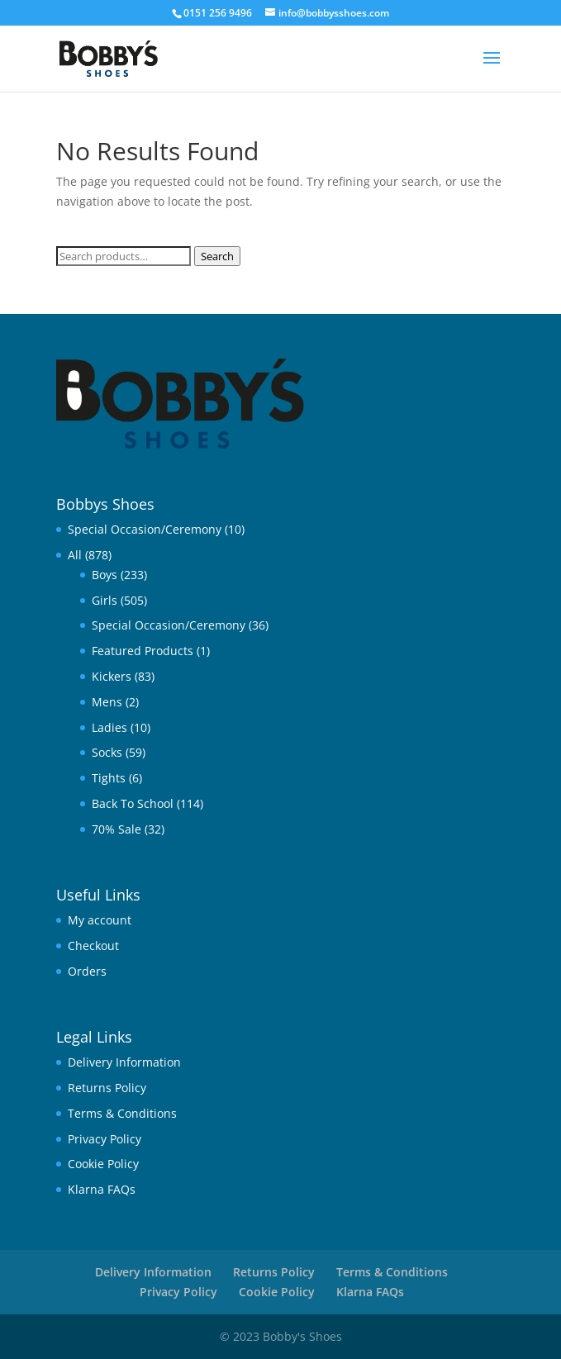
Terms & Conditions (122, 1113)
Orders (87, 971)
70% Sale (116, 829)
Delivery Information (124, 1062)
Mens (107, 702)
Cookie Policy (103, 1163)
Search (217, 256)
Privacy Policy (104, 1139)
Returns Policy (107, 1087)
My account (99, 920)
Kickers (111, 676)
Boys (104, 574)
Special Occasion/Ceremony (144, 529)
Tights (109, 778)
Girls (104, 600)
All (75, 555)
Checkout (93, 945)
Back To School (133, 803)
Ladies (109, 727)
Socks (107, 752)
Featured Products (142, 650)
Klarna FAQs (101, 1189)
